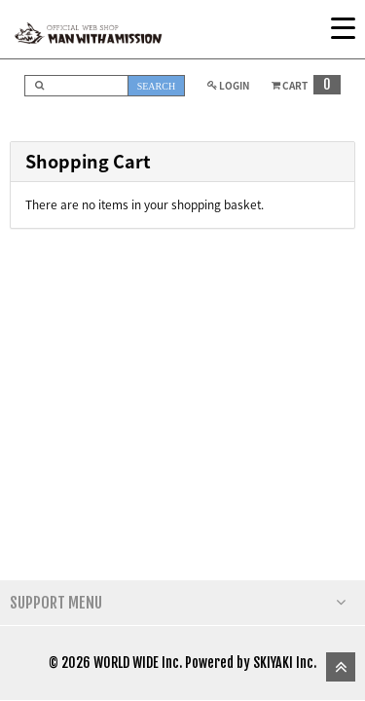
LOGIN (226, 85)
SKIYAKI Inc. (284, 662)
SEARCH (156, 86)
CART (304, 85)
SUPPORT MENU (178, 602)
